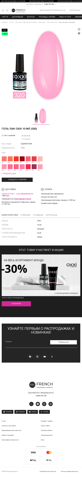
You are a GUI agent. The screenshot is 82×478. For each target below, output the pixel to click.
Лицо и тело (65, 18)
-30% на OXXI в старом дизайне (13, 299)
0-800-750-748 (49, 5)
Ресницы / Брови (47, 18)
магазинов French (23, 201)
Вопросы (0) (51, 217)
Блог (43, 442)
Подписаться (64, 343)
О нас (4, 423)
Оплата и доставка (9, 428)
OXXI (23, 150)
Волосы (31, 18)
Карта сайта (46, 428)
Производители (47, 437)
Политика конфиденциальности (68, 473)
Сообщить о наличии (17, 181)
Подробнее (16, 305)
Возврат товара (47, 423)
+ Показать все (8, 175)
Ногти (5, 18)
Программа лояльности (11, 442)
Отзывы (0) (38, 217)
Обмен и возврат (8, 437)
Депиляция (17, 18)
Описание (25, 217)
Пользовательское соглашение (44, 473)
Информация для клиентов (12, 432)
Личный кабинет (47, 432)
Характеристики (10, 217)
